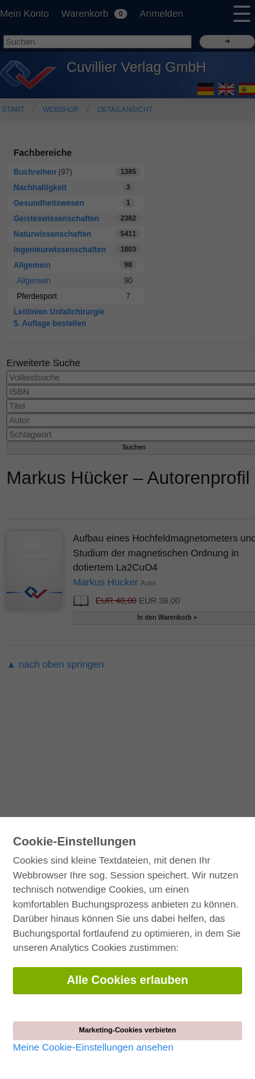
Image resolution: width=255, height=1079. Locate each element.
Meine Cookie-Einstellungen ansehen (93, 1046)
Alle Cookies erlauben (127, 980)
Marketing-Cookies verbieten (127, 1030)
